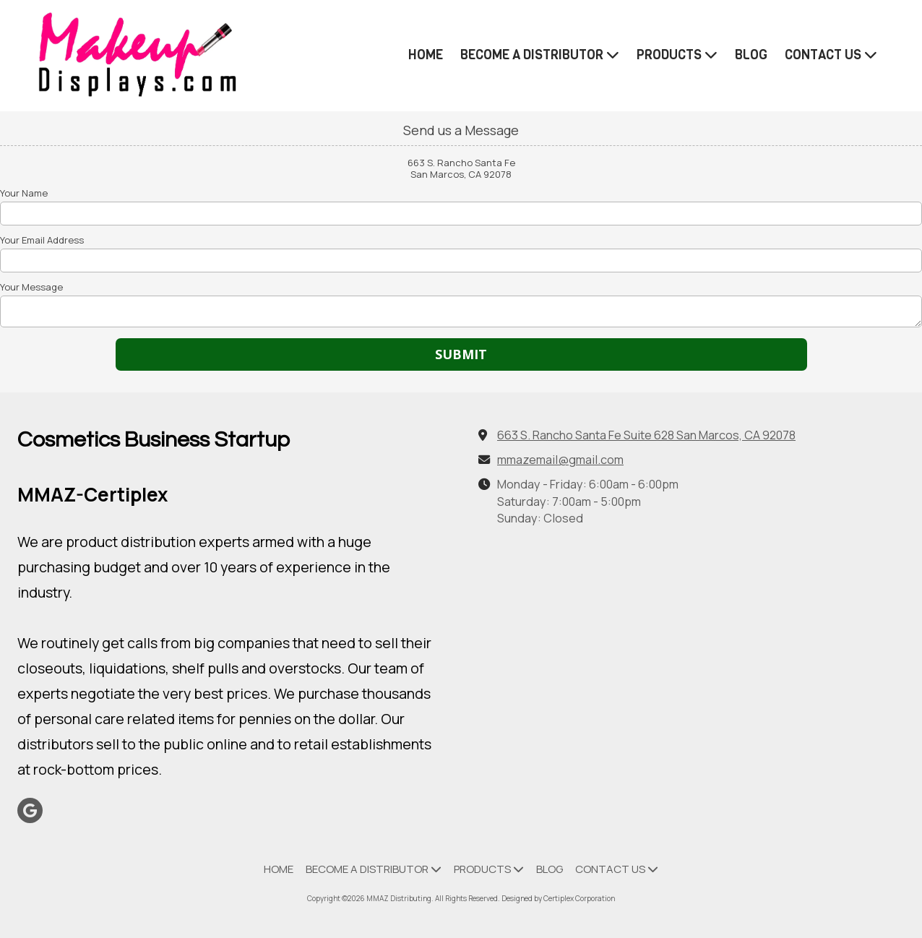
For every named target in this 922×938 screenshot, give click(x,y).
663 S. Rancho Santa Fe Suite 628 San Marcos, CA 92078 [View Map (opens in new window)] (646, 435)
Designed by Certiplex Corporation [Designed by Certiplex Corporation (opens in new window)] (558, 898)
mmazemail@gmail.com (560, 460)
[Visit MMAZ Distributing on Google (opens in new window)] (30, 810)
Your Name (24, 193)
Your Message (31, 287)
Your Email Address (42, 240)
